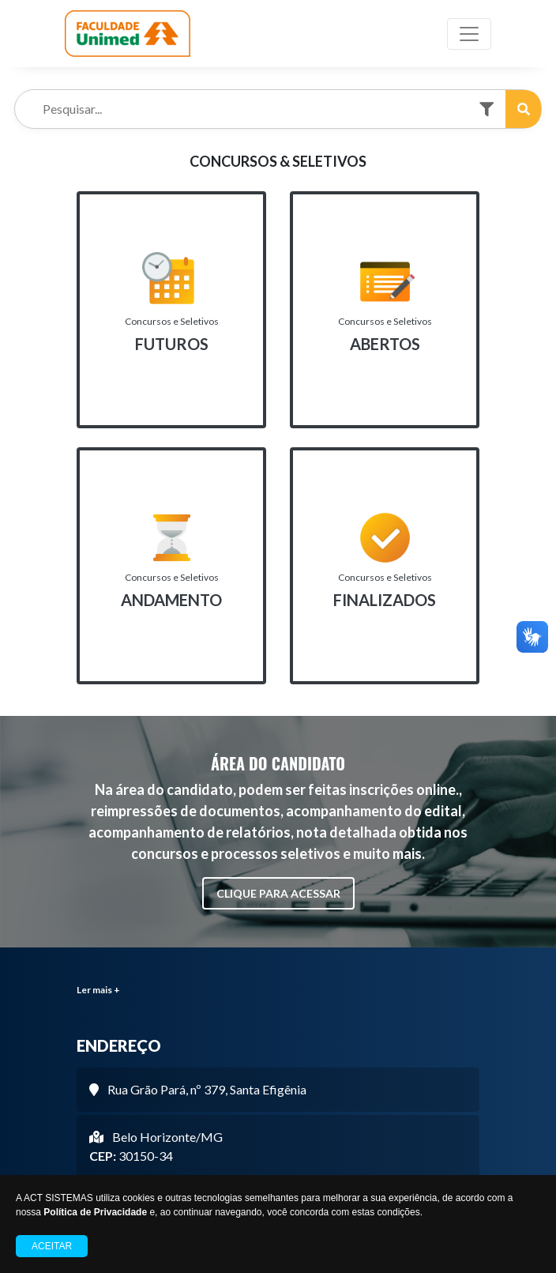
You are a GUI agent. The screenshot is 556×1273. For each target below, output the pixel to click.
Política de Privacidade (95, 1212)
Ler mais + (98, 990)
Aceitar (52, 1246)
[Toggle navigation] (469, 34)
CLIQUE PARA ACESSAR (278, 893)
